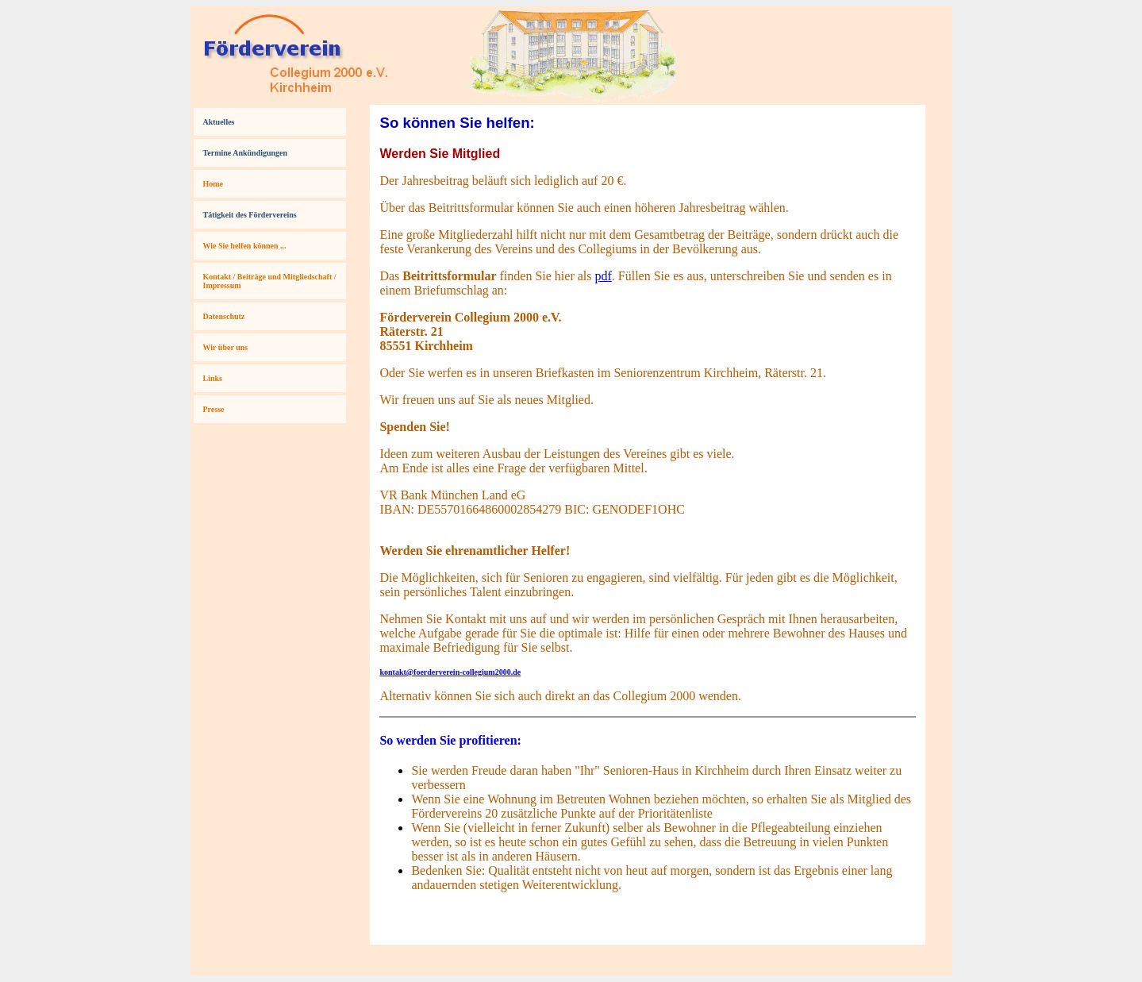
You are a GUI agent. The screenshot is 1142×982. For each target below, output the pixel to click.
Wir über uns (225, 347)
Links (212, 378)
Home (213, 183)
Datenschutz (224, 316)
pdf (602, 276)
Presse (214, 409)
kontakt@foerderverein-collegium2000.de (450, 672)
